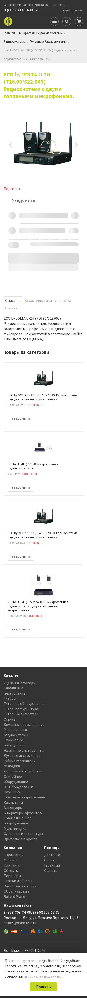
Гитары (10, 698)
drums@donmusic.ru (20, 922)
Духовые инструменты (22, 755)
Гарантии (52, 865)
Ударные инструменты (22, 771)
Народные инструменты (24, 750)
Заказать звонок (72, 10)
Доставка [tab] (63, 300)
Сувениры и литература (23, 833)
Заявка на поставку (20, 886)
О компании (12, 5)
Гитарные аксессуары (21, 714)
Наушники (12, 792)
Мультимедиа (15, 828)
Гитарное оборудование (24, 703)
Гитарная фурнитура (21, 708)
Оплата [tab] (11, 308)
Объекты (11, 870)
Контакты (58, 5)
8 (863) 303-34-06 (19, 10)
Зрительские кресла (20, 839)
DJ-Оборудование (19, 787)
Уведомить (23, 200)
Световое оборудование (24, 797)
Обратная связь (17, 891)
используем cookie (26, 960)
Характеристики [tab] (38, 300)
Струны (10, 719)
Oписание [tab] (13, 300)
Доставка (42, 5)
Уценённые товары (20, 682)
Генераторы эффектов (23, 813)
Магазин (10, 860)
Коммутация (14, 802)
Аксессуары (13, 807)
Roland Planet (15, 896)
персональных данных (42, 976)
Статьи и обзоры (18, 880)
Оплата (28, 5)
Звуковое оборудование (24, 724)
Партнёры (12, 875)
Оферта (50, 870)
